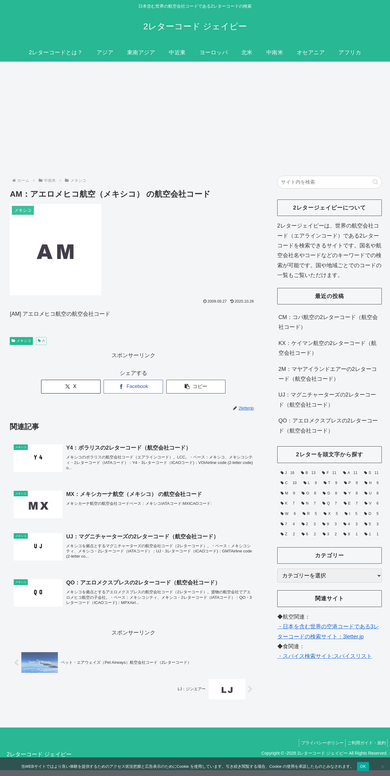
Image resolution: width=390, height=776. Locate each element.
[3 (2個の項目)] (330, 534)
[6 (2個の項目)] (309, 534)
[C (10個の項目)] (289, 483)
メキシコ (21, 341)
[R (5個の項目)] (310, 514)
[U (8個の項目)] (371, 493)
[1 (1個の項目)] (371, 534)
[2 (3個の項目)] (309, 524)
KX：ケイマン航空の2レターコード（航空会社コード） (327, 348)
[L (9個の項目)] (310, 483)
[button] (196, 386)
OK (363, 766)
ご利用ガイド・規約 (365, 748)
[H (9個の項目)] (371, 483)
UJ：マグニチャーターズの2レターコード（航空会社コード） (327, 400)
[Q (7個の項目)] (330, 503)
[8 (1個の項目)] (350, 534)
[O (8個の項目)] (309, 493)
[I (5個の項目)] (351, 514)
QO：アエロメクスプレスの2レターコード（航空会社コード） (328, 425)
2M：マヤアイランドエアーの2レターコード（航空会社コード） (327, 374)
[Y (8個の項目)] (350, 493)
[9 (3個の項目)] (329, 524)
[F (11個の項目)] (329, 473)
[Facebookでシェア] (133, 386)
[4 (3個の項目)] (350, 524)
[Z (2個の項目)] (288, 534)
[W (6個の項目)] (288, 514)
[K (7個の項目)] (287, 503)
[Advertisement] (195, 111)
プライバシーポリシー (318, 748)
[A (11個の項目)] (350, 473)
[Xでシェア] (71, 386)
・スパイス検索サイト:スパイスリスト (324, 656)
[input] (329, 182)
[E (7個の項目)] (350, 503)
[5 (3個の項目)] (371, 524)
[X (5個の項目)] (331, 514)
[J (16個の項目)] (287, 473)
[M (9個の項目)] (288, 493)
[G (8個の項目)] (330, 493)
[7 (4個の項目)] (288, 524)
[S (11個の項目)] (371, 473)
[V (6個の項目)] (371, 503)
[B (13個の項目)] (308, 473)
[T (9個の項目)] (330, 483)
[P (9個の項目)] (351, 483)
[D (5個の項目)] (371, 514)
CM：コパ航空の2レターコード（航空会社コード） (328, 322)
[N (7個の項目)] (308, 503)
